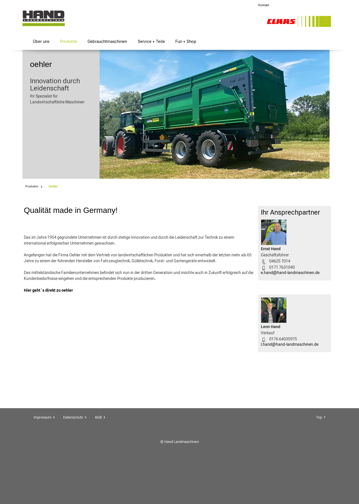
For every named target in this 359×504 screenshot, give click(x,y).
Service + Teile (151, 41)
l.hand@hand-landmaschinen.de (289, 344)
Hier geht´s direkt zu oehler (48, 391)
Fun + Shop (185, 41)
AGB (98, 459)
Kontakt (263, 5)
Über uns (41, 41)
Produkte (68, 41)
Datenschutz (73, 459)
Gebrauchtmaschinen (107, 41)
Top (319, 459)
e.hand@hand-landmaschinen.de (290, 272)
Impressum (42, 459)
